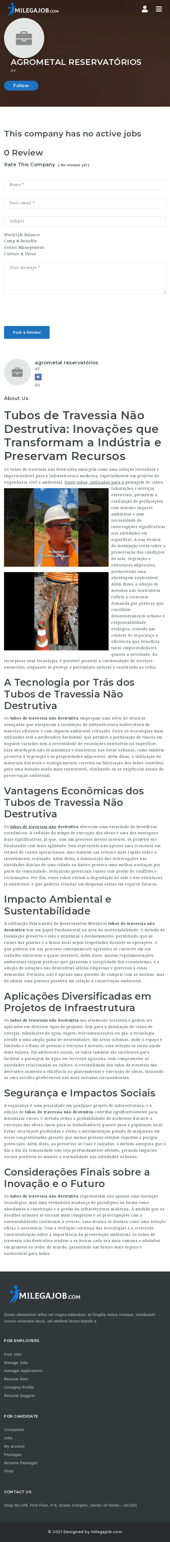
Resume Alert (16, 1379)
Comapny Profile (19, 1387)
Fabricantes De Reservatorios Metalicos (68, 923)
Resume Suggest (19, 1395)
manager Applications (23, 1371)
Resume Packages (21, 1463)
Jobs (8, 1438)
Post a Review (27, 332)
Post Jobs (13, 1354)
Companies (14, 1430)
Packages (12, 1454)
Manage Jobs (16, 1363)
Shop (8, 1471)
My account (14, 1446)
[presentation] (45, 311)
